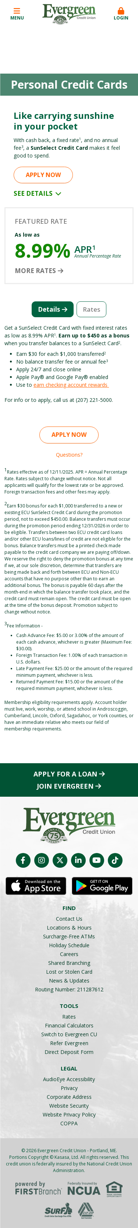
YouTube (96, 860)
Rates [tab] (91, 309)
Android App (102, 886)
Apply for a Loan (65, 774)
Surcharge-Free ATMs (69, 936)
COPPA (69, 1123)
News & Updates (69, 980)
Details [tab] (49, 309)
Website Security (69, 1105)
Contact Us (69, 918)
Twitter (60, 860)
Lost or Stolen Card (69, 971)
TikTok (115, 860)
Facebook (23, 860)
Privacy (69, 1087)
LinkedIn (78, 860)
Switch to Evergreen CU (69, 1034)
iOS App (36, 886)
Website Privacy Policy (69, 1114)
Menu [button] (17, 14)
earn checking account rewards (71, 384)
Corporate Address (69, 1096)
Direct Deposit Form (69, 1051)
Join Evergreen (65, 786)
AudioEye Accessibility (69, 1079)
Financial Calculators (69, 1025)
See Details (37, 193)
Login (121, 14)
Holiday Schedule (69, 945)
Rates (69, 1016)
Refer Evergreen (69, 1043)
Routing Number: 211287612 (69, 989)
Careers (69, 954)
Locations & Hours (69, 927)
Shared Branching (69, 962)
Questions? (69, 454)
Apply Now (43, 175)
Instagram (41, 860)
